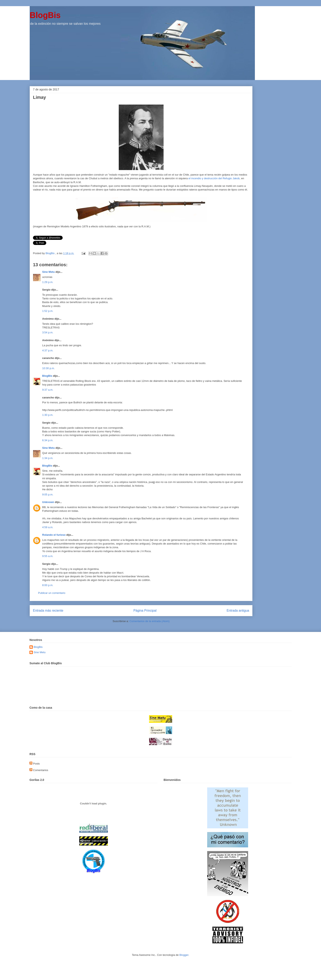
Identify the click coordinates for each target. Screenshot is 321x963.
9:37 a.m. (47, 389)
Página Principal (145, 610)
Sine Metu (48, 271)
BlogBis (45, 15)
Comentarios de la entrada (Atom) (149, 621)
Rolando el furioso (54, 534)
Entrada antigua (238, 610)
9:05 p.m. (47, 494)
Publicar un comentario (51, 592)
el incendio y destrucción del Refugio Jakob (214, 178)
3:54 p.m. (47, 332)
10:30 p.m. (48, 368)
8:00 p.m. (47, 585)
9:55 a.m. (47, 556)
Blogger (183, 954)
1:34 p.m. (47, 458)
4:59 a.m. (47, 527)
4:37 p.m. (47, 350)
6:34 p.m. (47, 440)
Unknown (48, 502)
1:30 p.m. (47, 414)
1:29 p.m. (47, 282)
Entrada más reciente (48, 610)
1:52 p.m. (47, 310)
